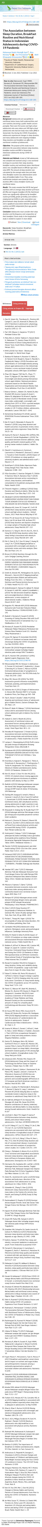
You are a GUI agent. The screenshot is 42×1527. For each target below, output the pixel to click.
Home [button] (5, 16)
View (19, 222)
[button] (3, 75)
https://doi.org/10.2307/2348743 (18, 660)
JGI (3, 2)
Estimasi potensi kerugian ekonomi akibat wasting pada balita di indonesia (20, 290)
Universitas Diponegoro (24, 1521)
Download (26, 222)
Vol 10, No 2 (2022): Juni (15, 252)
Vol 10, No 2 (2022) (22, 16)
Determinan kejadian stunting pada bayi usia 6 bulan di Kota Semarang (20, 278)
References (7, 304)
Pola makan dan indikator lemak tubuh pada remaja (19, 263)
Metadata (6, 313)
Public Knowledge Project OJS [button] (14, 1522)
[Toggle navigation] (37, 2)
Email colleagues (35, 223)
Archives (11, 16)
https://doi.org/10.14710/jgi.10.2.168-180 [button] (20, 100)
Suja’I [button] (32, 16)
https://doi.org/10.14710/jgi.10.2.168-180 (23, 22)
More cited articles (30, 295)
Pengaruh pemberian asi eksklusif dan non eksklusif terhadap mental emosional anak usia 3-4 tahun (20, 284)
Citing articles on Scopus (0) (13, 308)
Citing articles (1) (19, 304)
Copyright (29, 308)
